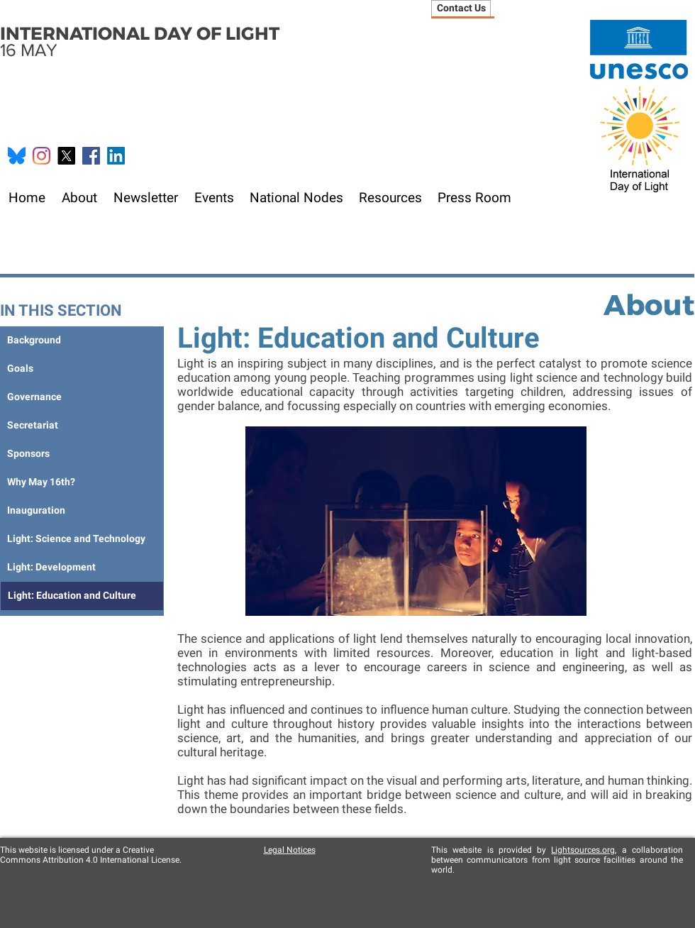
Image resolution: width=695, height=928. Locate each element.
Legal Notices (290, 850)
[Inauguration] (81, 511)
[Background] (81, 340)
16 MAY (139, 41)
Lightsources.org (583, 850)
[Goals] (81, 369)
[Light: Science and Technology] (81, 539)
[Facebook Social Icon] (91, 156)
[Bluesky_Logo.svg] (17, 156)
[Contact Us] (461, 8)
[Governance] (81, 397)
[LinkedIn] (116, 156)
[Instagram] (41, 156)
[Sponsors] (81, 454)
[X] (66, 156)
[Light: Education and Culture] (82, 596)
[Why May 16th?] (81, 482)
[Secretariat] (82, 425)
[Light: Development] (81, 567)
